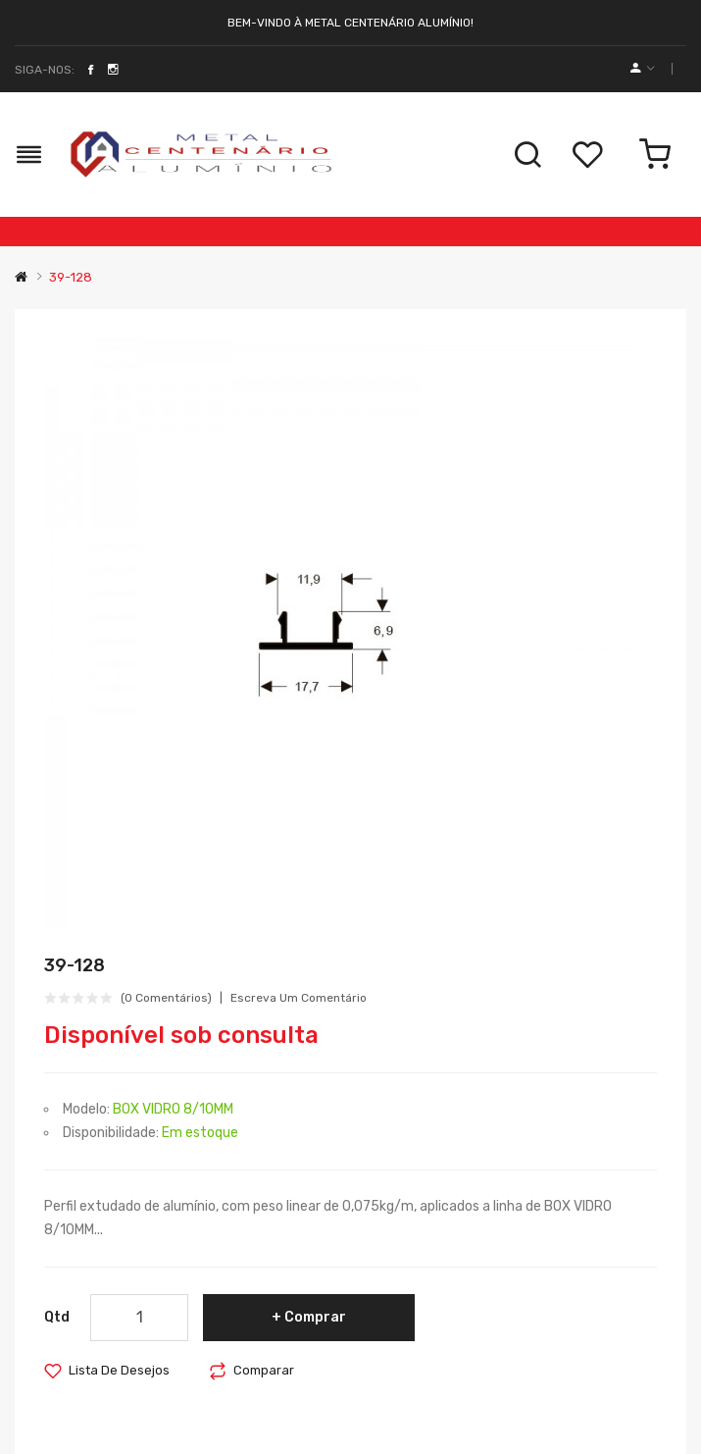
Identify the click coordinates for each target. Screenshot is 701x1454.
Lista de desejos (119, 1370)
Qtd (57, 1317)
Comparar (263, 1370)
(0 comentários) (166, 998)
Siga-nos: (45, 70)
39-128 (70, 277)
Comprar (315, 1317)
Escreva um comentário (298, 998)
